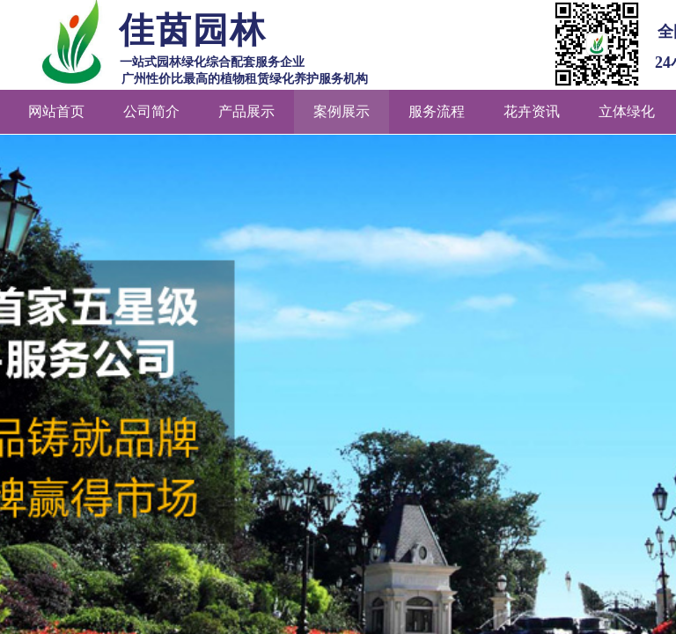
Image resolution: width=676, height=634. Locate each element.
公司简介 (151, 111)
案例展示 (341, 111)
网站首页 (56, 111)
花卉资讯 (531, 111)
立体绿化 (627, 111)
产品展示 (246, 111)
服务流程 (436, 111)
